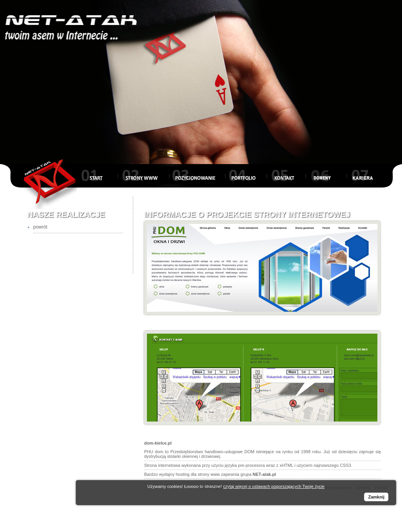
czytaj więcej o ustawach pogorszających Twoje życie (274, 486)
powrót (40, 227)
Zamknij (376, 497)
